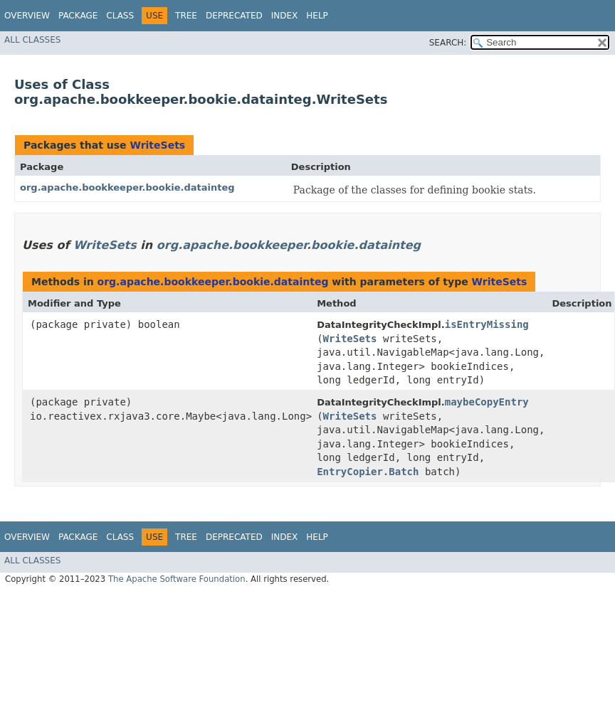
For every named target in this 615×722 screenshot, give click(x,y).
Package (78, 16)
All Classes (32, 40)
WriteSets (157, 145)
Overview (27, 16)
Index (284, 16)
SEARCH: (448, 43)
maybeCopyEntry (487, 402)
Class (120, 16)
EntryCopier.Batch (368, 471)
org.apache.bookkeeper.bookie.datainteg (127, 187)
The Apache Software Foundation (177, 579)
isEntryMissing (487, 324)
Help (317, 16)
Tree (186, 16)
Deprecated (234, 16)
